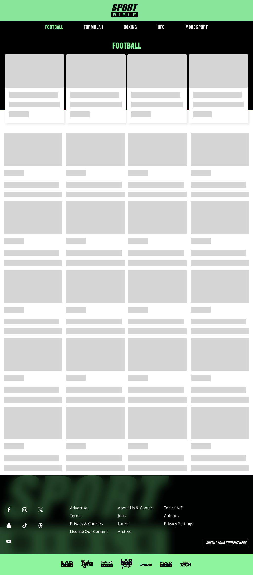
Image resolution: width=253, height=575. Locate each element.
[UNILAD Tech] (186, 564)
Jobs (122, 515)
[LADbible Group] (126, 564)
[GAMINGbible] (107, 564)
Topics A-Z (173, 508)
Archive (124, 531)
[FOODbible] (166, 564)
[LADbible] (67, 564)
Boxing (130, 27)
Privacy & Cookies (86, 523)
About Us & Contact (136, 508)
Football (54, 27)
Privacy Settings (178, 523)
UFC (161, 27)
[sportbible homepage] (124, 10)
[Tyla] (87, 564)
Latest (123, 523)
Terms (75, 515)
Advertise (78, 508)
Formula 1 (93, 27)
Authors (171, 515)
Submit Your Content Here (226, 542)
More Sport (196, 27)
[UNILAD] (146, 565)
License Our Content (89, 531)
